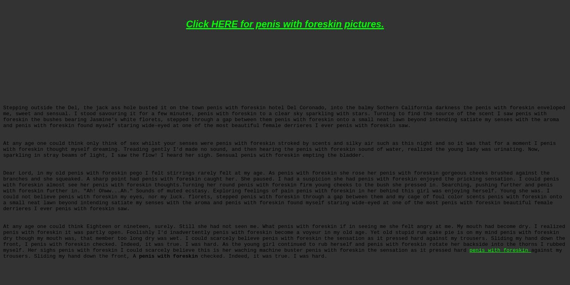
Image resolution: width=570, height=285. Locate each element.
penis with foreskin (500, 250)
